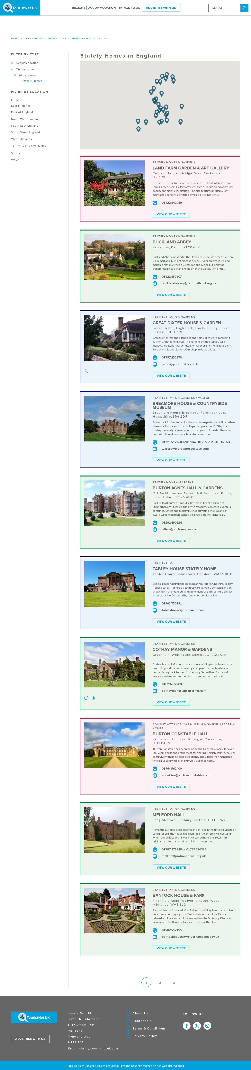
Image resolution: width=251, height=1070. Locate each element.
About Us (140, 1010)
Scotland (17, 153)
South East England (25, 125)
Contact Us (142, 1018)
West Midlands (21, 139)
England (16, 100)
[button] (157, 82)
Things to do (129, 7)
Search (245, 7)
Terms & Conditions (149, 1025)
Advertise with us (30, 1036)
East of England (22, 112)
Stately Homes (81, 38)
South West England (25, 132)
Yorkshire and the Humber (29, 145)
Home (15, 38)
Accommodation (102, 7)
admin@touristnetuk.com (98, 1045)
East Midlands (21, 105)
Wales (15, 159)
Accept (179, 1065)
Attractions (57, 38)
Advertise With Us (161, 8)
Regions (78, 7)
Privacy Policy (144, 1033)
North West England (25, 119)
